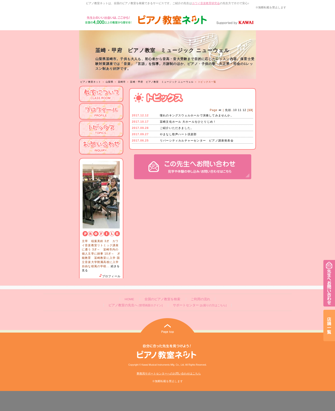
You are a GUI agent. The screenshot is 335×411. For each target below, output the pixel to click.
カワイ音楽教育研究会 (206, 3)
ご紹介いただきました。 (177, 128)
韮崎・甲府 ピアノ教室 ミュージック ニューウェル (162, 82)
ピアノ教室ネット (90, 82)
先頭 (227, 110)
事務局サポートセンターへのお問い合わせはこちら (169, 373)
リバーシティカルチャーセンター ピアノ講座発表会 (197, 140)
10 (235, 110)
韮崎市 (122, 82)
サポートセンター (199, 305)
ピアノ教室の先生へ (135, 305)
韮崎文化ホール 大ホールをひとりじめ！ (188, 121)
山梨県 (110, 82)
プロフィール (110, 276)
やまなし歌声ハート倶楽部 (178, 134)
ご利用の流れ (200, 299)
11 (240, 110)
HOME (129, 299)
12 (244, 110)
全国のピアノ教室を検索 (162, 299)
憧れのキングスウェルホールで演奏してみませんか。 (197, 115)
